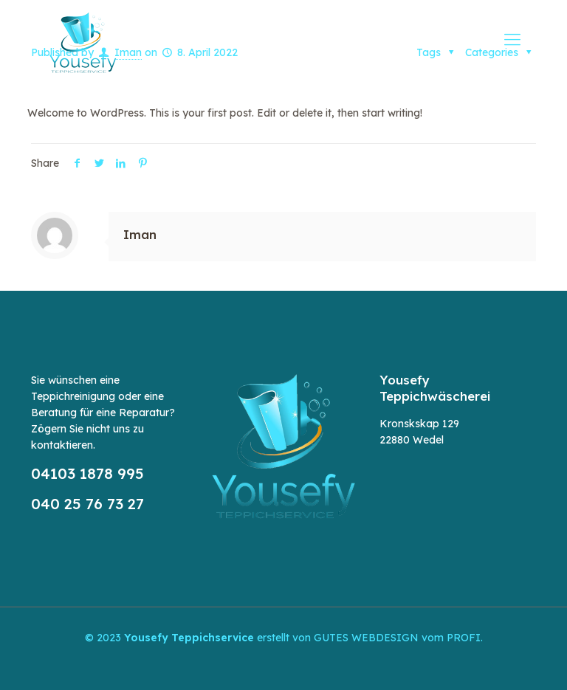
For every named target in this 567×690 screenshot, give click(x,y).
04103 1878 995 (87, 473)
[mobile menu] (512, 39)
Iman (140, 234)
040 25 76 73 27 (87, 503)
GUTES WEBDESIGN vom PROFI (397, 637)
